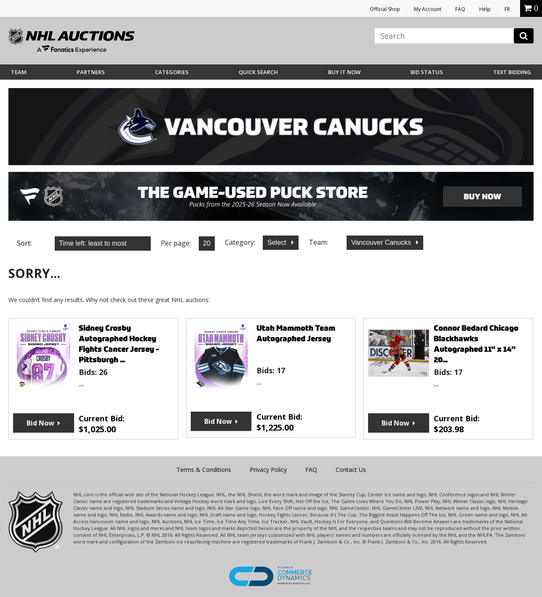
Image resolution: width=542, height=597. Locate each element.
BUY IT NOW (344, 72)
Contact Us (351, 470)
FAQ (460, 9)
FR (507, 9)
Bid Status (427, 72)
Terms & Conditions (203, 470)
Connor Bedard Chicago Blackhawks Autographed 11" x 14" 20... (476, 344)
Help (485, 9)
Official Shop (385, 9)
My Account (427, 9)
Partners (91, 72)
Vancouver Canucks (382, 242)
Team (19, 72)
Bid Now (40, 423)
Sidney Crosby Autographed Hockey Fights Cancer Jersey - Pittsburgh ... (119, 344)
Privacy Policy (268, 470)
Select (277, 242)
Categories (172, 72)
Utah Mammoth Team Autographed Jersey (295, 333)
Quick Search (258, 72)
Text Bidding (512, 72)
